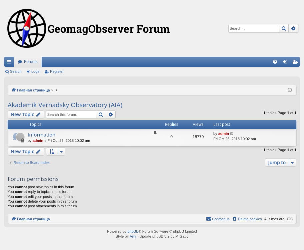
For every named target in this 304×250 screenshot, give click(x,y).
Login (35, 71)
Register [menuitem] (296, 63)
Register (57, 71)
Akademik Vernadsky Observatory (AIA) (65, 104)
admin (38, 141)
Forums (31, 61)
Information (41, 134)
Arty (133, 236)
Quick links (10, 63)
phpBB (132, 231)
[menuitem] (275, 62)
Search (16, 71)
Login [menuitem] (286, 63)
